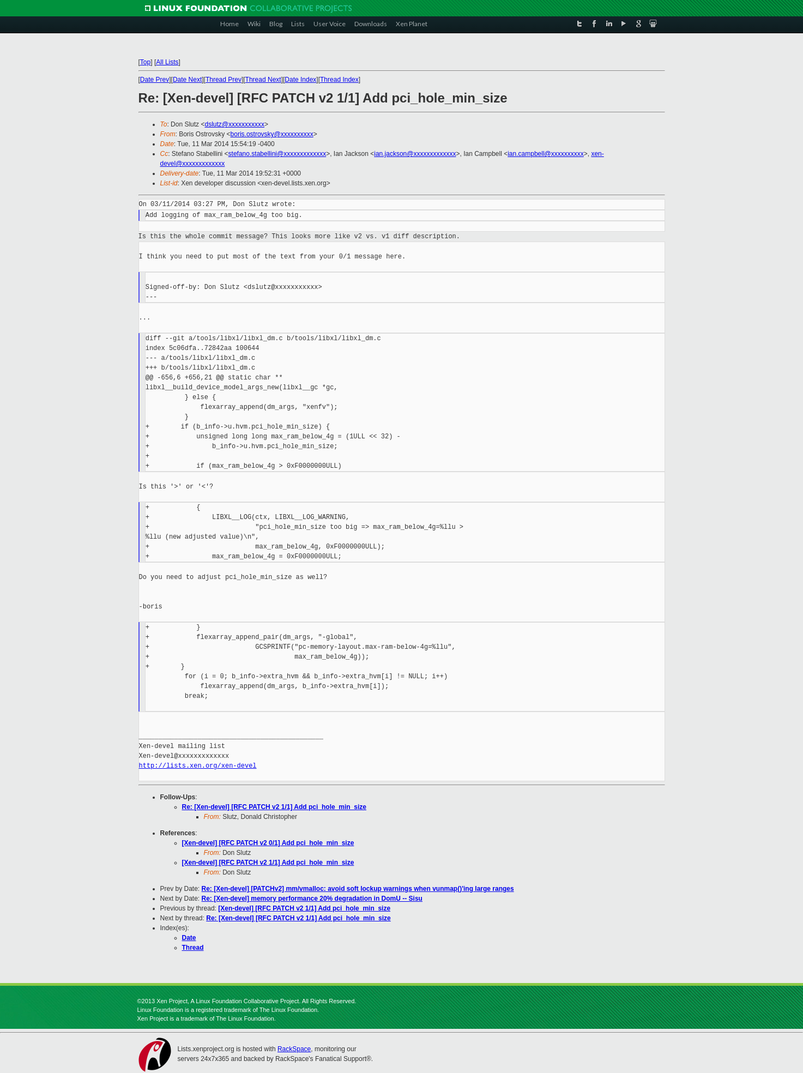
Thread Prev (223, 79)
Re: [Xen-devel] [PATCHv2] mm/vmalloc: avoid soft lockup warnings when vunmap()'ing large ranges (358, 889)
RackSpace (294, 1049)
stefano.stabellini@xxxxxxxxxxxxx (277, 154)
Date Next (187, 79)
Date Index (300, 79)
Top (145, 62)
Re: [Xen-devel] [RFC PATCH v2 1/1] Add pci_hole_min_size (274, 807)
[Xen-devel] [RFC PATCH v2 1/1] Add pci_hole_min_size (268, 862)
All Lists (167, 62)
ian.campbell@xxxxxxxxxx (546, 154)
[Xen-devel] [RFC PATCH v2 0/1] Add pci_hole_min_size (268, 843)
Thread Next (263, 79)
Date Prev (154, 79)
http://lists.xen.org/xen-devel (198, 765)
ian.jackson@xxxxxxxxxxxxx (415, 154)
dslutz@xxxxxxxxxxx (234, 124)
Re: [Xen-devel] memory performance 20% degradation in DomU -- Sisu (312, 898)
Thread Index (339, 79)
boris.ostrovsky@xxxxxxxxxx (272, 134)
